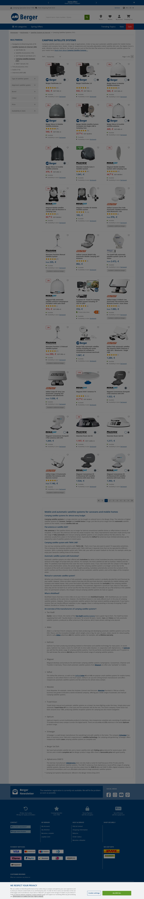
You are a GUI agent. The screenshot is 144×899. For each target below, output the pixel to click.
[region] (72, 890)
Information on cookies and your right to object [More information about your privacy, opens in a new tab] (28, 896)
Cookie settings (94, 893)
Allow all (117, 893)
